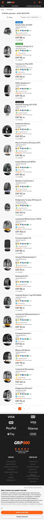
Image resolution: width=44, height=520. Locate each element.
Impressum (33, 481)
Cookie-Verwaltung (33, 479)
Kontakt (33, 464)
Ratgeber (11, 477)
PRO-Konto (11, 469)
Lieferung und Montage (33, 6)
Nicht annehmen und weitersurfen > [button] (33, 487)
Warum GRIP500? (11, 464)
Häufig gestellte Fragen (11, 472)
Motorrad (15, 6)
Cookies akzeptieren (22, 512)
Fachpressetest (11, 461)
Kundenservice (33, 461)
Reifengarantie (11, 480)
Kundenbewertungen (33, 467)
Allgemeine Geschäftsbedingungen (33, 475)
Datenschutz (33, 469)
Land (11, 475)
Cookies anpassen (22, 517)
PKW (2, 6)
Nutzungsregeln (33, 472)
